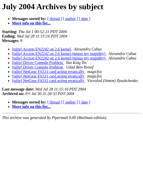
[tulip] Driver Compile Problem (38, 62)
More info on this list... (31, 23)
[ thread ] (54, 18)
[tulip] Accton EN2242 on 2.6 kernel (42, 49)
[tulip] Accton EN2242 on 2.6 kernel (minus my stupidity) (59, 54)
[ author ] (70, 18)
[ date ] (84, 18)
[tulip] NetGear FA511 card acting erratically (48, 72)
